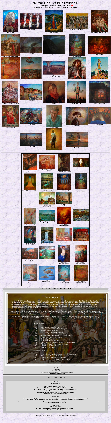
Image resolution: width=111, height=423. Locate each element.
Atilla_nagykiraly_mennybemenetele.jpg (99, 32)
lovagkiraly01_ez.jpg (76, 103)
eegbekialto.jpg (31, 53)
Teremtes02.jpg (77, 125)
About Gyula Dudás (63, 5)
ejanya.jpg (54, 54)
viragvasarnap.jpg (54, 150)
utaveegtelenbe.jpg (99, 124)
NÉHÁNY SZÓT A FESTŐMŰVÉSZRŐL (55, 289)
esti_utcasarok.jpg (77, 56)
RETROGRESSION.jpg (99, 103)
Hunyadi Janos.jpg (77, 79)
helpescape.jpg (31, 79)
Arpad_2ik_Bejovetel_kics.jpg (76, 29)
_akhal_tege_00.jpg (10, 32)
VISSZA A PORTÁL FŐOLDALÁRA (43, 7)
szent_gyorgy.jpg (31, 124)
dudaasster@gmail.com (59, 373)
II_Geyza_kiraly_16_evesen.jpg (99, 79)
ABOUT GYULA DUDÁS (55, 378)
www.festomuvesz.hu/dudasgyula (49, 372)
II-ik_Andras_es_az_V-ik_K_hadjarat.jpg (10, 103)
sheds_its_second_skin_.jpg (54, 76)
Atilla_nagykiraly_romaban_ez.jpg (10, 56)
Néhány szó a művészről (48, 5)
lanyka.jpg (54, 103)
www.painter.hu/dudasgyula (66, 372)
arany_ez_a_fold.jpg (54, 32)
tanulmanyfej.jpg (54, 127)
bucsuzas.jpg (76, 147)
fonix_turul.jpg (99, 54)
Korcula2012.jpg (31, 100)
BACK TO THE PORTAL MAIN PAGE (67, 7)
